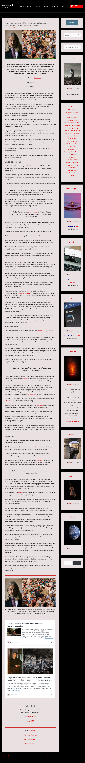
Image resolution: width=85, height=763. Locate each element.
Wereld (45, 6)
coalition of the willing (25, 293)
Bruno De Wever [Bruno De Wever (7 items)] (69, 123)
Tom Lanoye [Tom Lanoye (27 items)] (69, 165)
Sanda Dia (72, 352)
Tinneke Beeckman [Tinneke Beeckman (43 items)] (72, 162)
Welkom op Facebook (30, 735)
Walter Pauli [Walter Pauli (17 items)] (72, 168)
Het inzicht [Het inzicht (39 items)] (76, 133)
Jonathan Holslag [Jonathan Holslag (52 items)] (72, 141)
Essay (6, 28)
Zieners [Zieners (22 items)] (72, 176)
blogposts (72, 22)
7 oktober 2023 (32, 394)
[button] (75, 6)
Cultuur (38, 6)
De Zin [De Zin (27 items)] (68, 128)
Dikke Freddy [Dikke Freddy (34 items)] (74, 128)
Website (72, 242)
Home (24, 6)
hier (69, 89)
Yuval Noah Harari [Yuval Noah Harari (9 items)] (72, 173)
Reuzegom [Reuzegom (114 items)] (72, 157)
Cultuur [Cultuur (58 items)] (77, 123)
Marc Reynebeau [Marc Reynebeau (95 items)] (69, 152)
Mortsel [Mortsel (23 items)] (77, 152)
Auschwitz (20, 236)
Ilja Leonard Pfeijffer (30, 716)
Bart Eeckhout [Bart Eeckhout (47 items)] (72, 115)
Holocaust (39, 460)
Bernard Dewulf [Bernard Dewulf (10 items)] (72, 117)
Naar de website (30, 744)
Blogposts (53, 6)
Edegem (30, 6)
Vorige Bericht (7, 756)
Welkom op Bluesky (30, 739)
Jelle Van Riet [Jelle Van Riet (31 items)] (72, 139)
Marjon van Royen (43, 331)
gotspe (20, 492)
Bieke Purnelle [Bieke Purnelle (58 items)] (72, 120)
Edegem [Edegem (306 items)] (66, 131)
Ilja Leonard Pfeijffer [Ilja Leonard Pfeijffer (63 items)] (72, 136)
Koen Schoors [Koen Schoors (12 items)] (72, 147)
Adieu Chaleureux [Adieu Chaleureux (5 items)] (72, 107)
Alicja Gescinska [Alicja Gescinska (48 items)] (72, 110)
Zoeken (77, 563)
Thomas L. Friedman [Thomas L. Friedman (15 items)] (72, 160)
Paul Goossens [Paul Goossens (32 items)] (72, 154)
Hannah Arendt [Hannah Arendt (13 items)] (75, 131)
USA (14, 28)
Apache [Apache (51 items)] (76, 112)
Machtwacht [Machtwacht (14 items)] (72, 149)
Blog (60, 6)
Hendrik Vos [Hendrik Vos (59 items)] (68, 133)
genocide (25, 378)
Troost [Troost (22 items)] (76, 165)
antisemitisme (33, 212)
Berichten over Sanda (72, 421)
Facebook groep (72, 189)
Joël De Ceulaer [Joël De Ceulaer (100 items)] (69, 144)
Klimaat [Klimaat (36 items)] (77, 144)
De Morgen (37, 78)
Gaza (10, 28)
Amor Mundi (7, 5)
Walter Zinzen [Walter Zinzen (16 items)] (72, 170)
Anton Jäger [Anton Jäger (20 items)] (69, 112)
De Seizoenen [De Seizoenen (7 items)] (76, 125)
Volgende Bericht (52, 756)
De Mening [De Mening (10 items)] (67, 125)
